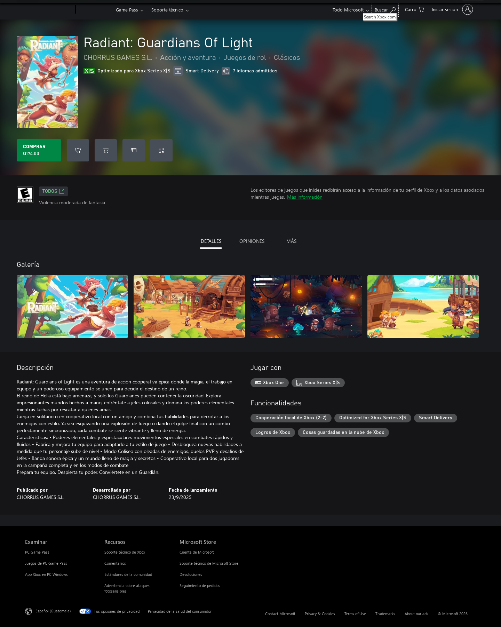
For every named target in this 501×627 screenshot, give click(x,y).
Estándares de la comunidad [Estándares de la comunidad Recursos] (128, 574)
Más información (305, 196)
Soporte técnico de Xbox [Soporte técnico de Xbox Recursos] (124, 552)
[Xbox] (95, 9)
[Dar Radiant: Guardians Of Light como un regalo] (133, 150)
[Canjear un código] (161, 150)
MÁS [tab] (291, 241)
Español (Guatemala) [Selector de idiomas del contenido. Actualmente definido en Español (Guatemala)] (53, 611)
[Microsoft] (49, 9)
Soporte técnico (167, 10)
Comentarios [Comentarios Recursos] (115, 563)
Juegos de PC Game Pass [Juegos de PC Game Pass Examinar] (46, 563)
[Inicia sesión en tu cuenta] (452, 9)
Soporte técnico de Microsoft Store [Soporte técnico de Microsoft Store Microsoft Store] (209, 563)
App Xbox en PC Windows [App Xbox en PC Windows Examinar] (46, 574)
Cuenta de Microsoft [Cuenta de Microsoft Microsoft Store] (197, 552)
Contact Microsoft (280, 613)
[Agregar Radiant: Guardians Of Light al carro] (106, 150)
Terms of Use (355, 613)
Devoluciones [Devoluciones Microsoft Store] (191, 574)
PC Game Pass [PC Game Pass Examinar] (37, 552)
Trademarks (385, 613)
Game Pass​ (127, 10)
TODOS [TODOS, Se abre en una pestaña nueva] (53, 191)
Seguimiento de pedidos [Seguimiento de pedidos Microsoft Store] (200, 585)
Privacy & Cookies (320, 613)
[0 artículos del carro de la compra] (414, 9)
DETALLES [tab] (211, 241)
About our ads (416, 613)
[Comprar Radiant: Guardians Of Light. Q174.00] (39, 150)
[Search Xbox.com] (385, 9)
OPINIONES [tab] (251, 241)
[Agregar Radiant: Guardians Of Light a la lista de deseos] (78, 150)
